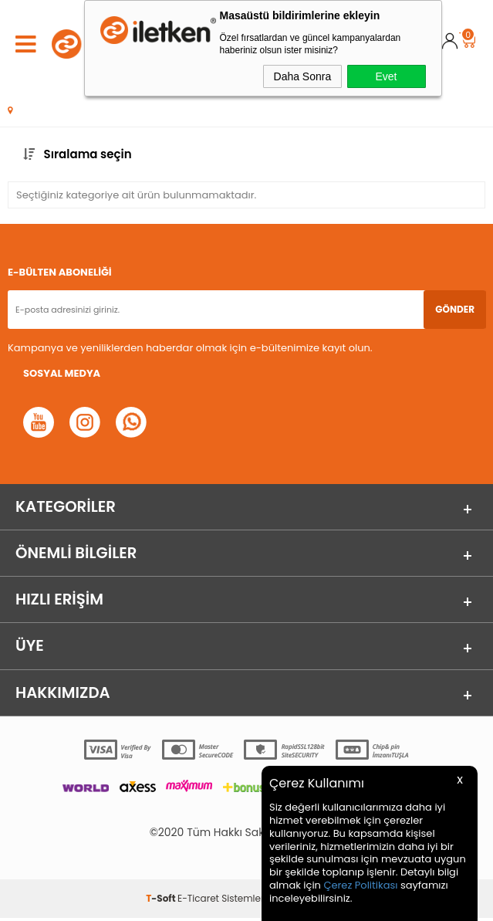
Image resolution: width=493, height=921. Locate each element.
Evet (386, 76)
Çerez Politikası (360, 885)
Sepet (468, 37)
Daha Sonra (303, 76)
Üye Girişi (449, 44)
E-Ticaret (198, 901)
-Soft (161, 901)
